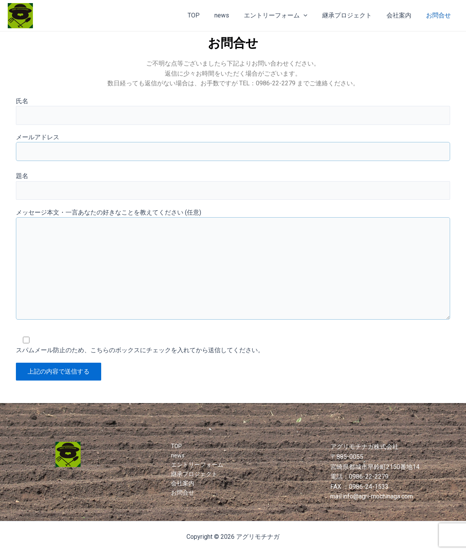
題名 (233, 189)
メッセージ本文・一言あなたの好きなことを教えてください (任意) (233, 275)
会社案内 (402, 15)
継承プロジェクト (353, 15)
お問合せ (439, 15)
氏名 (233, 111)
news (232, 15)
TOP (206, 15)
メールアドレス (233, 150)
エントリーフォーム (284, 15)
